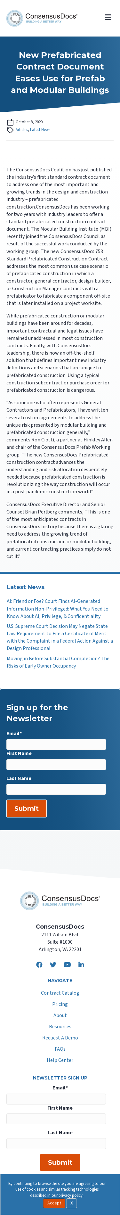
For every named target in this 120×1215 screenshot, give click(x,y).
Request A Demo (60, 1038)
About (60, 1016)
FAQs (60, 1050)
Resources (60, 1027)
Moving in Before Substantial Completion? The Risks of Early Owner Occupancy (58, 662)
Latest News (40, 130)
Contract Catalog (60, 993)
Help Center (60, 1061)
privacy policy (71, 1195)
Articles (22, 130)
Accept (54, 1203)
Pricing (60, 1005)
